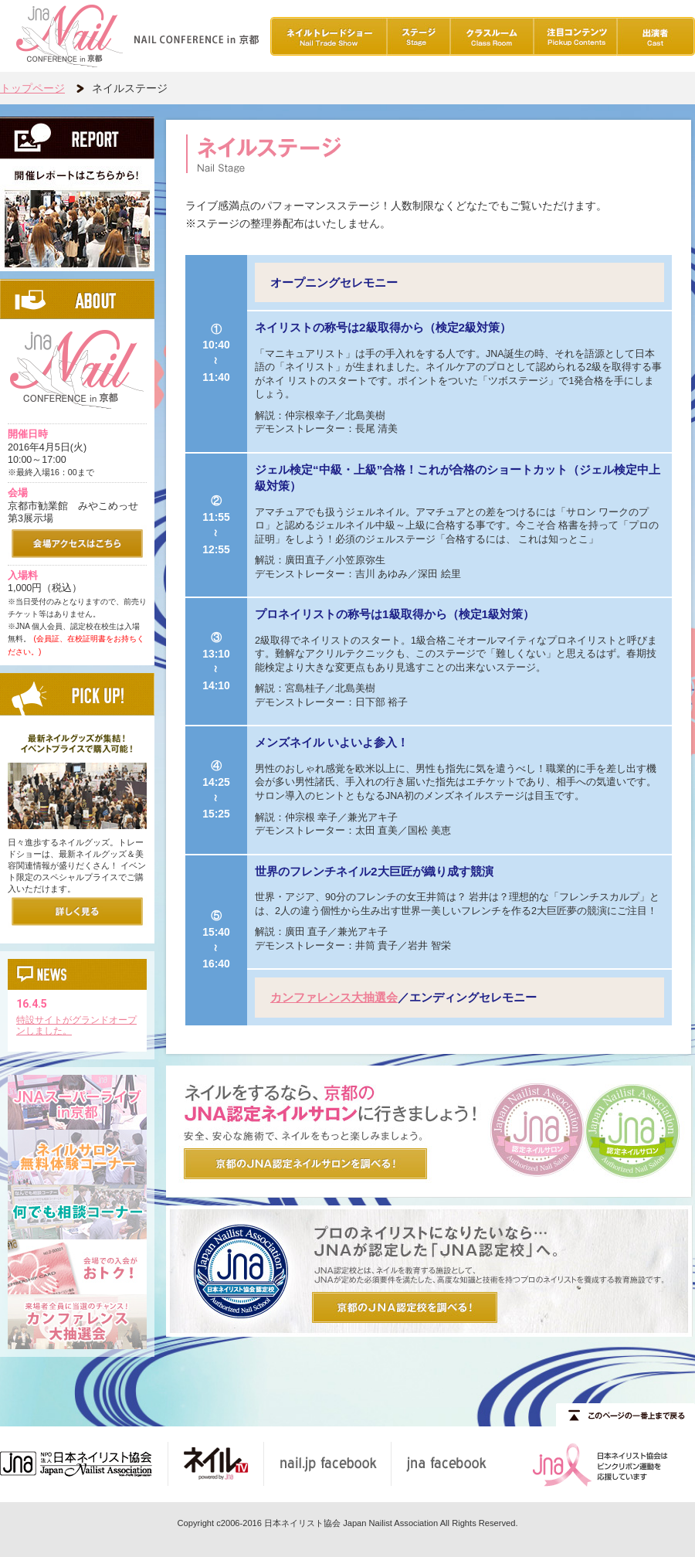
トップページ (32, 88)
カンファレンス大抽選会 (334, 997)
